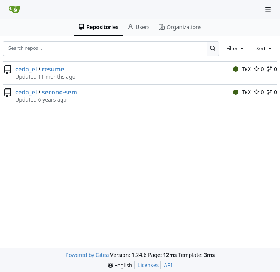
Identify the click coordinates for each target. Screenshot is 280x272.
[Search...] (213, 48)
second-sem (59, 92)
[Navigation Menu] (268, 9)
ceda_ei (26, 69)
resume (53, 69)
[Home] (14, 9)
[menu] (120, 265)
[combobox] (235, 48)
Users (138, 27)
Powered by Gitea (87, 254)
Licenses (148, 265)
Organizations (180, 27)
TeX (242, 69)
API (168, 265)
